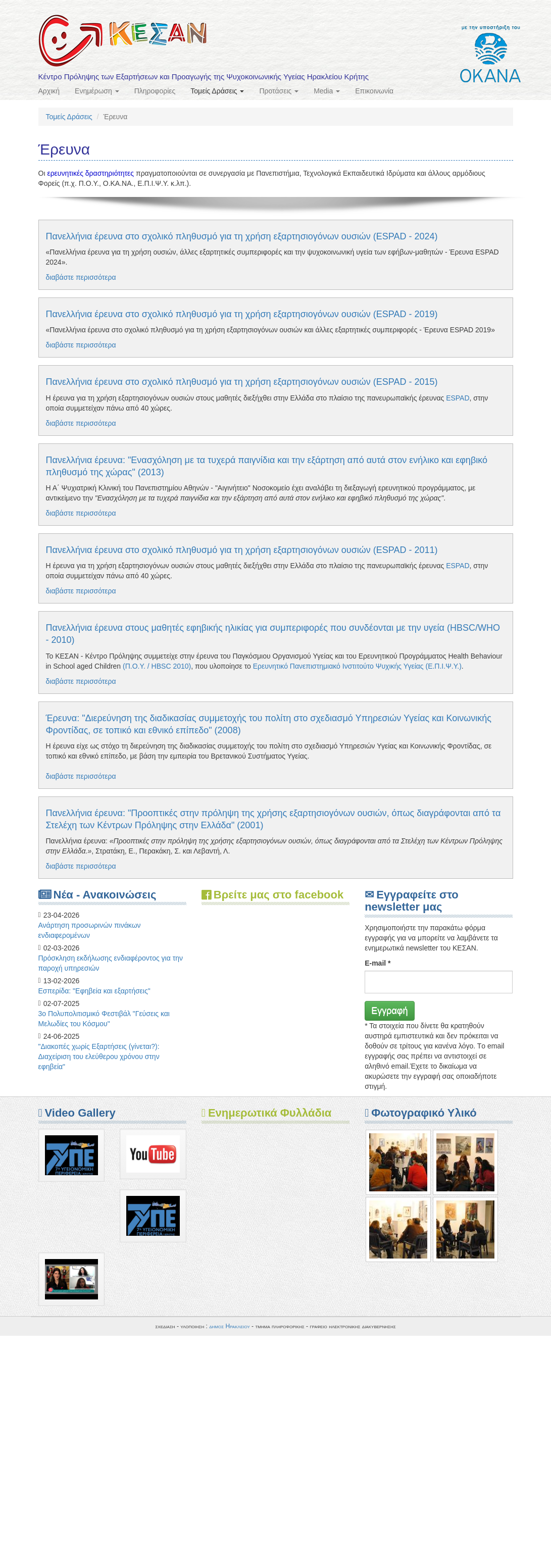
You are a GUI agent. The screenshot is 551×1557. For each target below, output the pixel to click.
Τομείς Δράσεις (217, 91)
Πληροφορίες (155, 91)
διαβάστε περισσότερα (81, 277)
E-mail (377, 963)
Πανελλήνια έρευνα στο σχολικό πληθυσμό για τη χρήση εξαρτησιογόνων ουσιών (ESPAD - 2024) (242, 236)
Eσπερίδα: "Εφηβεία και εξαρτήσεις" (94, 991)
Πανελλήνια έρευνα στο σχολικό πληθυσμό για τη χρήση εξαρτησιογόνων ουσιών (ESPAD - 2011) (242, 550)
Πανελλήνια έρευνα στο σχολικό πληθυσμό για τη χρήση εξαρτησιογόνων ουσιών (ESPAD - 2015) (242, 382)
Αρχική (49, 91)
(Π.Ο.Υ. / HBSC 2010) (157, 666)
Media (327, 91)
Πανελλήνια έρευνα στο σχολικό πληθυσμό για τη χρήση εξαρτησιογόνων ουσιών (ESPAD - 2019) (242, 314)
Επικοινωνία (374, 91)
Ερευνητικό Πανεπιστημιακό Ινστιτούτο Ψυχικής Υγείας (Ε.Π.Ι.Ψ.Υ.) (357, 666)
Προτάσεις (278, 91)
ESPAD (457, 398)
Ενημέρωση (97, 91)
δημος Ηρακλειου (229, 1326)
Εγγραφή (389, 1011)
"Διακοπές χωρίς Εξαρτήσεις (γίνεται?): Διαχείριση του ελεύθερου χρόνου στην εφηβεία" (99, 1056)
